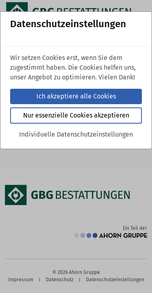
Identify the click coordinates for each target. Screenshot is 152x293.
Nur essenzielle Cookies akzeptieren (76, 115)
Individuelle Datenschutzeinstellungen (76, 134)
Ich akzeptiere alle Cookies (76, 96)
